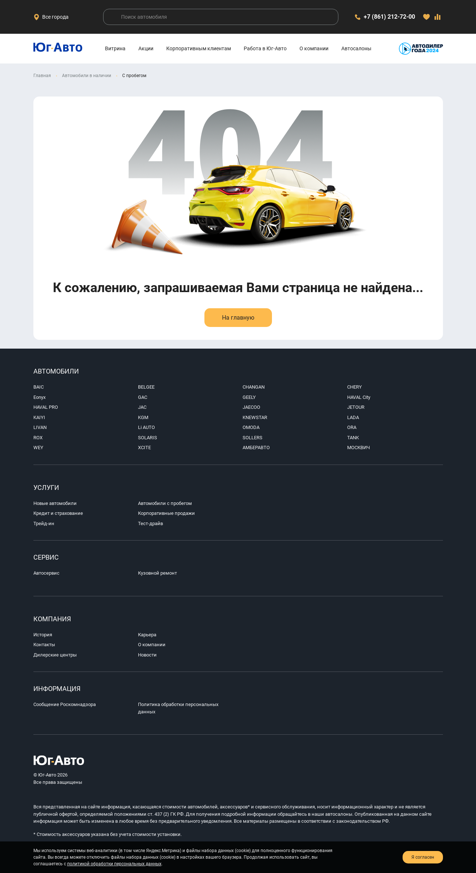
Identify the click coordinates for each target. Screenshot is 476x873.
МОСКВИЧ (358, 447)
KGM (143, 417)
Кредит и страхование (58, 513)
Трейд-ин (43, 523)
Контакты (44, 644)
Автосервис (46, 573)
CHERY (354, 387)
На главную (238, 317)
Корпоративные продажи (166, 513)
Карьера (147, 634)
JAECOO (251, 407)
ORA (351, 427)
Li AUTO (146, 427)
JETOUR (355, 407)
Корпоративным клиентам (198, 48)
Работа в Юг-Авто (265, 48)
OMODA (251, 427)
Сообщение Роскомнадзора (64, 704)
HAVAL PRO (45, 407)
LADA (353, 417)
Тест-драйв (150, 523)
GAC (142, 397)
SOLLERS (252, 437)
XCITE (144, 447)
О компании (313, 48)
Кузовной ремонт (157, 573)
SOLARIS (147, 437)
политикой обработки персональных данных (114, 863)
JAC (142, 407)
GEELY (249, 397)
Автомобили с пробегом (165, 503)
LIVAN (40, 427)
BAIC (38, 387)
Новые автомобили (55, 503)
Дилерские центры (55, 655)
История (42, 634)
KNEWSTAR (255, 417)
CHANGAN (254, 387)
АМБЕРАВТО (256, 447)
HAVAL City (358, 397)
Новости (147, 655)
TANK (353, 437)
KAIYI (39, 417)
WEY (38, 447)
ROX (38, 437)
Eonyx (39, 397)
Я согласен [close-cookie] (422, 857)
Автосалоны (356, 48)
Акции (145, 48)
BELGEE (146, 387)
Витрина (115, 48)
